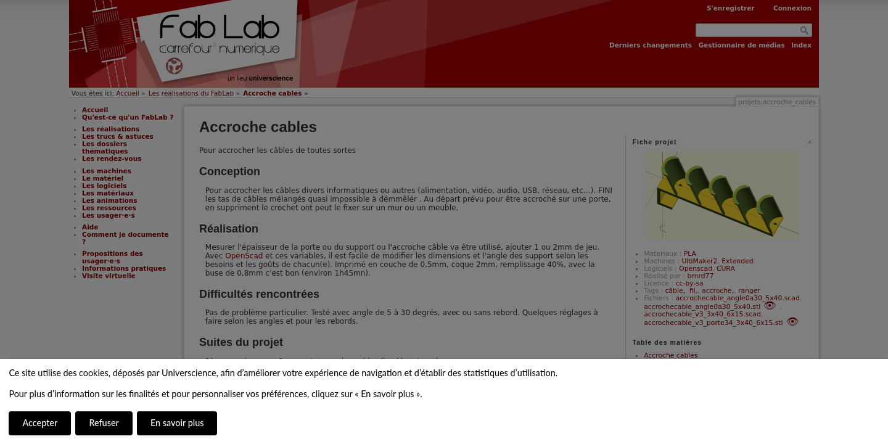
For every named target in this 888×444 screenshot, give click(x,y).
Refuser (103, 422)
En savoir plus (177, 422)
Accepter (39, 422)
